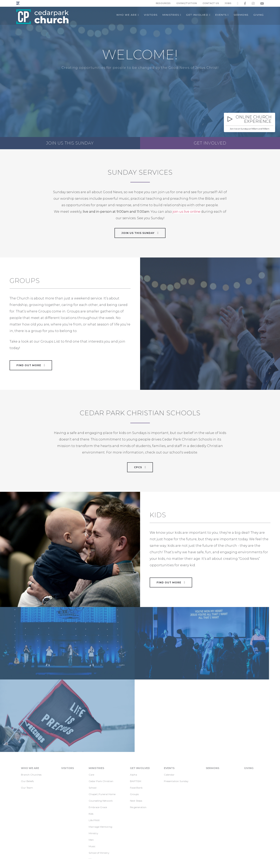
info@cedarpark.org (181, 850)
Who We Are (30, 704)
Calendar (169, 711)
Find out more (30, 365)
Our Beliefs (27, 717)
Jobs (228, 3)
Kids (91, 750)
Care (91, 711)
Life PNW (94, 756)
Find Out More (171, 582)
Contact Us (211, 3)
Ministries (96, 704)
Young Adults (96, 802)
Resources (163, 3)
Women (93, 795)
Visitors (67, 704)
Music (92, 782)
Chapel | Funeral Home (102, 730)
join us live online (186, 212)
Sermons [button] (241, 14)
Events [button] (222, 14)
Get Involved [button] (198, 14)
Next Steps (136, 737)
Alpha (133, 711)
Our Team (27, 724)
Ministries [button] (171, 14)
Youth (92, 808)
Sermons (212, 704)
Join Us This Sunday (140, 233)
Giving (249, 704)
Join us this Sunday (70, 143)
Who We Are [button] (127, 14)
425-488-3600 (207, 850)
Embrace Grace (98, 743)
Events (169, 704)
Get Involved (210, 143)
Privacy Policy (83, 850)
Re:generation (138, 743)
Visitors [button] (151, 14)
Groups (134, 730)
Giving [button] (258, 14)
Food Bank (136, 724)
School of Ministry (99, 789)
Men (91, 776)
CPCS (140, 467)
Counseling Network (101, 737)
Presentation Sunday (176, 717)
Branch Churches (31, 711)
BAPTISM (135, 717)
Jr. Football (95, 815)
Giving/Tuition (186, 3)
